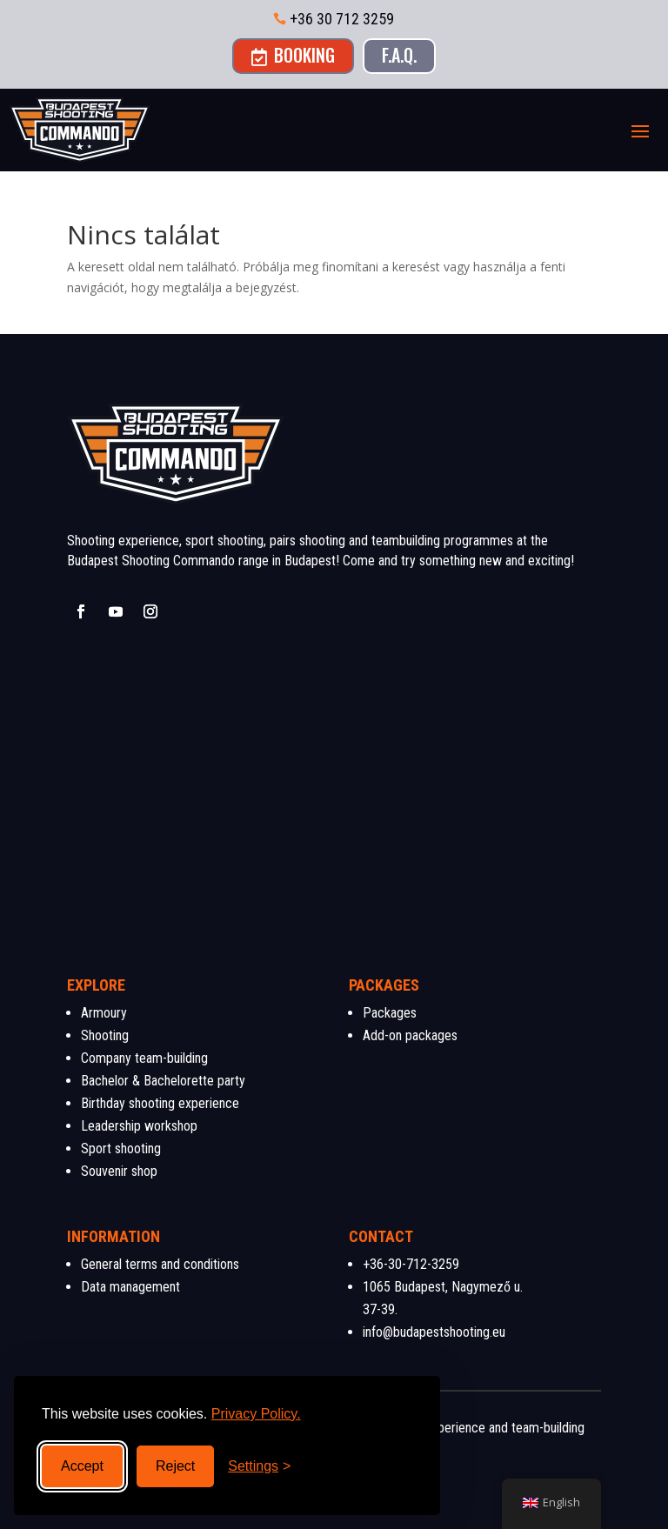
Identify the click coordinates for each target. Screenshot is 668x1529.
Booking (293, 55)
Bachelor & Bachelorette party (163, 1080)
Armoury (104, 1013)
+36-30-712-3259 (411, 1264)
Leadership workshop (139, 1126)
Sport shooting (121, 1148)
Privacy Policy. (256, 1413)
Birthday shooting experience (160, 1103)
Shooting (105, 1035)
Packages (390, 1013)
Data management (130, 1287)
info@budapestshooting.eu (434, 1332)
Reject (175, 1466)
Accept (82, 1466)
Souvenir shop (119, 1171)
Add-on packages (410, 1035)
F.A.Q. (399, 55)
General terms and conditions (160, 1264)
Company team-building (144, 1058)
